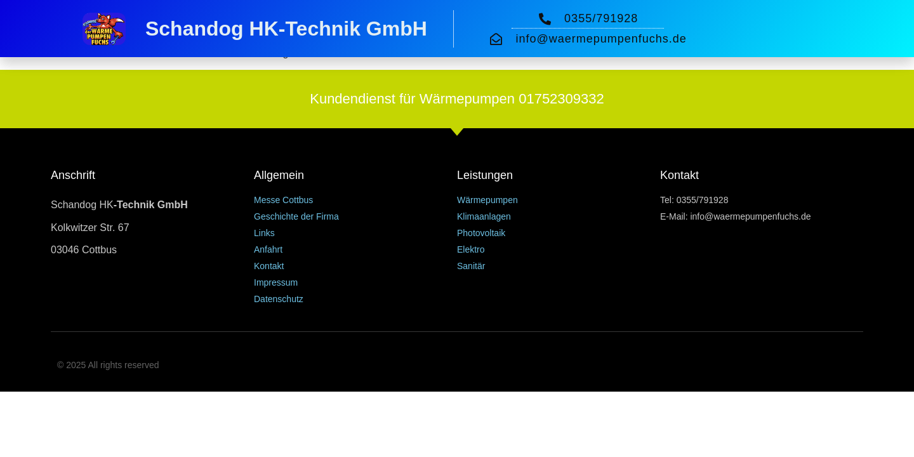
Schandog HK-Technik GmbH (286, 28)
